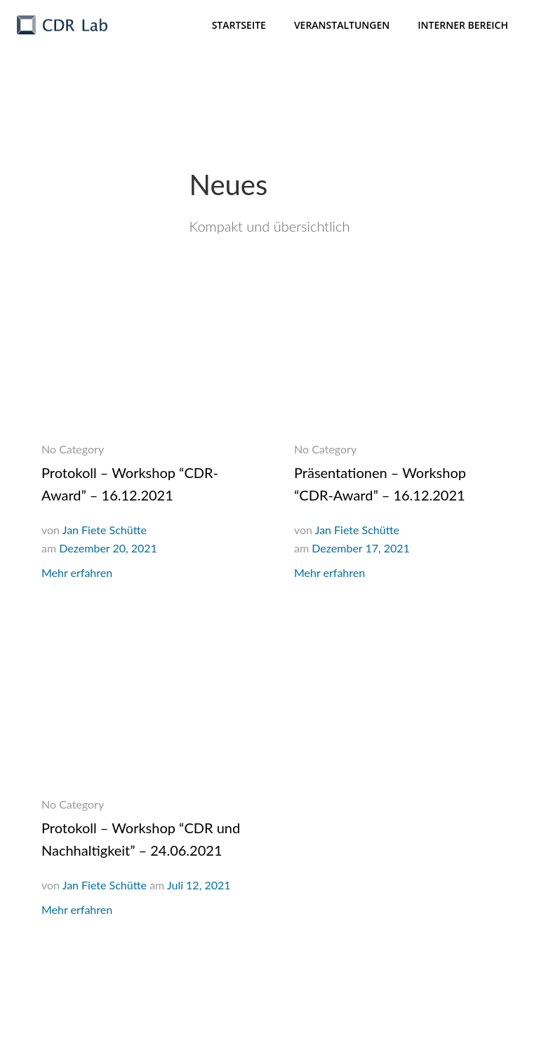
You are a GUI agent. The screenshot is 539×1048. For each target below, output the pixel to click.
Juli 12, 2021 (199, 884)
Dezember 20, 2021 (108, 548)
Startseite (239, 25)
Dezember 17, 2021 (361, 548)
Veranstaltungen (342, 25)
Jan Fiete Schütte (104, 529)
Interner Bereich (463, 25)
